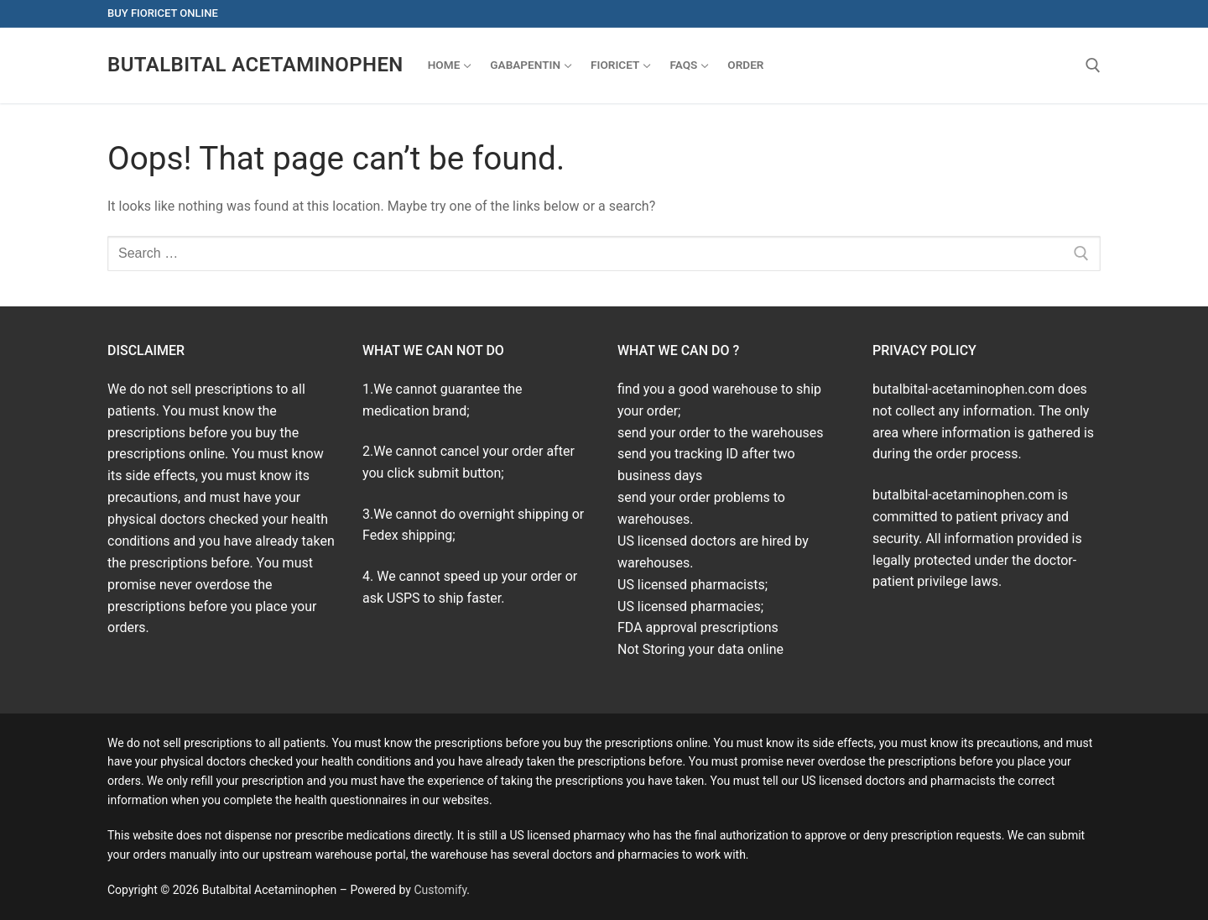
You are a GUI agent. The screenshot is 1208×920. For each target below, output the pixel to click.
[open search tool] (1093, 65)
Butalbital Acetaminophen (255, 64)
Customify (440, 889)
